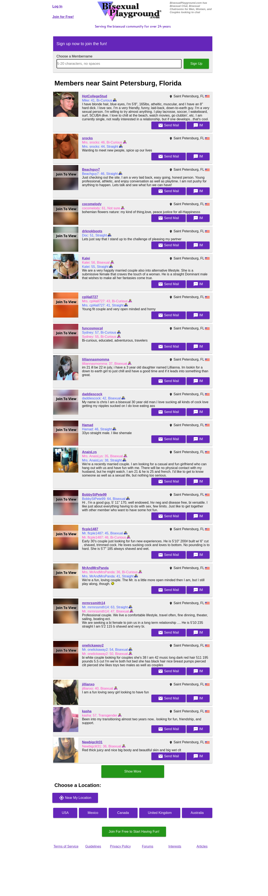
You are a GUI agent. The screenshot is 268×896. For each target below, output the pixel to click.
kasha (86, 711)
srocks (87, 138)
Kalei (86, 258)
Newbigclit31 (92, 742)
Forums (147, 846)
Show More (132, 771)
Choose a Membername (75, 56)
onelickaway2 (93, 645)
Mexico (93, 813)
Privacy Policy (120, 846)
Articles (202, 846)
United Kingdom (160, 813)
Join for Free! (63, 17)
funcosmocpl (92, 328)
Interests (174, 846)
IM (198, 125)
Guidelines (93, 846)
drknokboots (92, 231)
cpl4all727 (90, 297)
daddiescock (92, 394)
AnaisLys (89, 452)
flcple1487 (90, 529)
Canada (123, 813)
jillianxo (88, 684)
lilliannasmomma (95, 359)
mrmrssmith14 (93, 603)
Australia (197, 813)
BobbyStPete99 (94, 494)
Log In (57, 6)
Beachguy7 (91, 169)
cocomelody (92, 204)
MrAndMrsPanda (95, 568)
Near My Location (75, 798)
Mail (168, 125)
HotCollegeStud (94, 96)
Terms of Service (65, 846)
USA (65, 813)
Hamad (87, 425)
